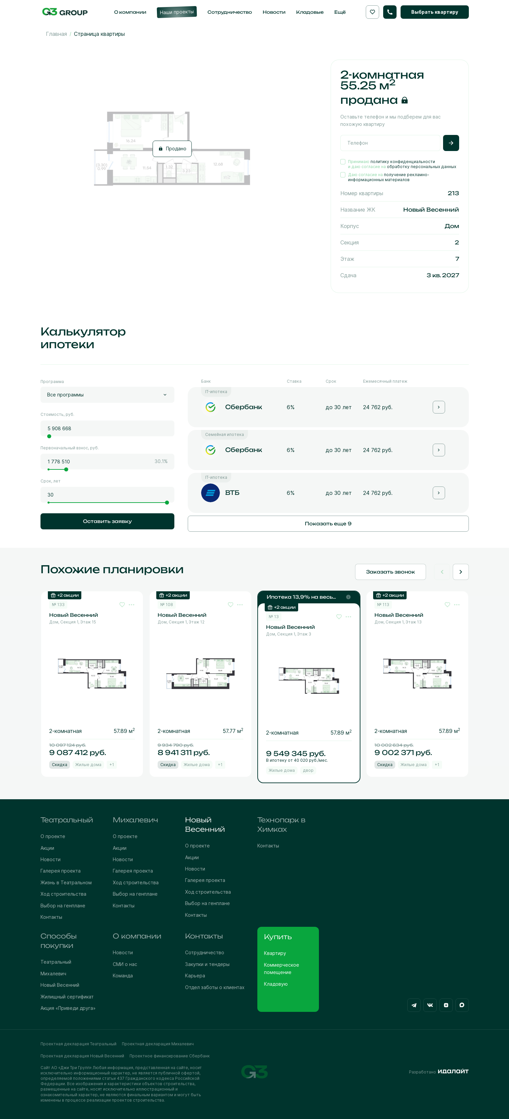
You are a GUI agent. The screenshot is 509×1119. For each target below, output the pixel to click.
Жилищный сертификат (67, 996)
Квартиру (275, 953)
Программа (52, 381)
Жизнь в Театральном (66, 882)
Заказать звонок (390, 572)
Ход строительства (63, 894)
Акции (47, 848)
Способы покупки (58, 941)
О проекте (52, 836)
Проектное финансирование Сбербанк (170, 1055)
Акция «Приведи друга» (68, 1008)
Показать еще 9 (328, 523)
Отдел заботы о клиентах (215, 987)
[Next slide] (461, 572)
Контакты (51, 917)
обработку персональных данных (421, 166)
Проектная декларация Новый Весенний (82, 1055)
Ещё (340, 12)
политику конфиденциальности (402, 161)
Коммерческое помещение (281, 968)
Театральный (66, 820)
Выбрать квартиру (434, 12)
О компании (137, 936)
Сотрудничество (204, 952)
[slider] (49, 436)
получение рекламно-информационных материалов (388, 177)
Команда (123, 975)
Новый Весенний (205, 824)
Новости (50, 859)
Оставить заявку (107, 521)
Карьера (195, 975)
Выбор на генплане (62, 905)
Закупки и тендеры (207, 964)
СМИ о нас (125, 964)
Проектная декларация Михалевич (158, 1043)
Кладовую (276, 984)
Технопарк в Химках (281, 824)
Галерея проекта (60, 871)
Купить (278, 936)
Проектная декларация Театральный (78, 1043)
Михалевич (135, 820)
